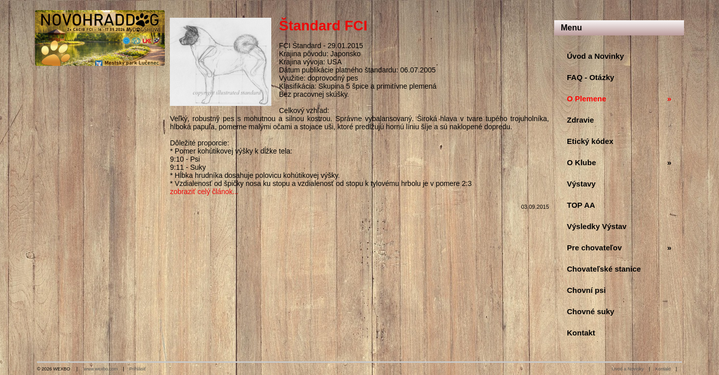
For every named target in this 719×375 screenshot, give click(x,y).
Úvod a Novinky (628, 368)
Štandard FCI (323, 25)
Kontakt (663, 368)
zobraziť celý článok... (204, 192)
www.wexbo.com (101, 368)
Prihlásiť (137, 368)
